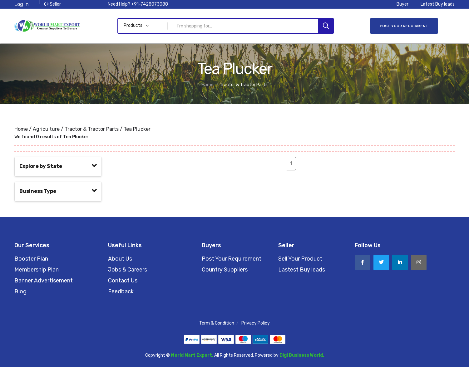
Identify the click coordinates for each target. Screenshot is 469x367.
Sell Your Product (300, 258)
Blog (20, 291)
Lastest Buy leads (301, 269)
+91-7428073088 (149, 4)
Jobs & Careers (127, 269)
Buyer (402, 4)
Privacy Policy (255, 323)
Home (21, 129)
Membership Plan (36, 269)
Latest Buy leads (438, 4)
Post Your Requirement (231, 258)
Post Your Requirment (404, 26)
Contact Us (122, 280)
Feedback (121, 291)
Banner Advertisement (43, 280)
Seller (52, 4)
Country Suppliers (225, 269)
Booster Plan (31, 258)
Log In (21, 4)
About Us (120, 258)
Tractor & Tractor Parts (92, 129)
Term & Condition (216, 323)
